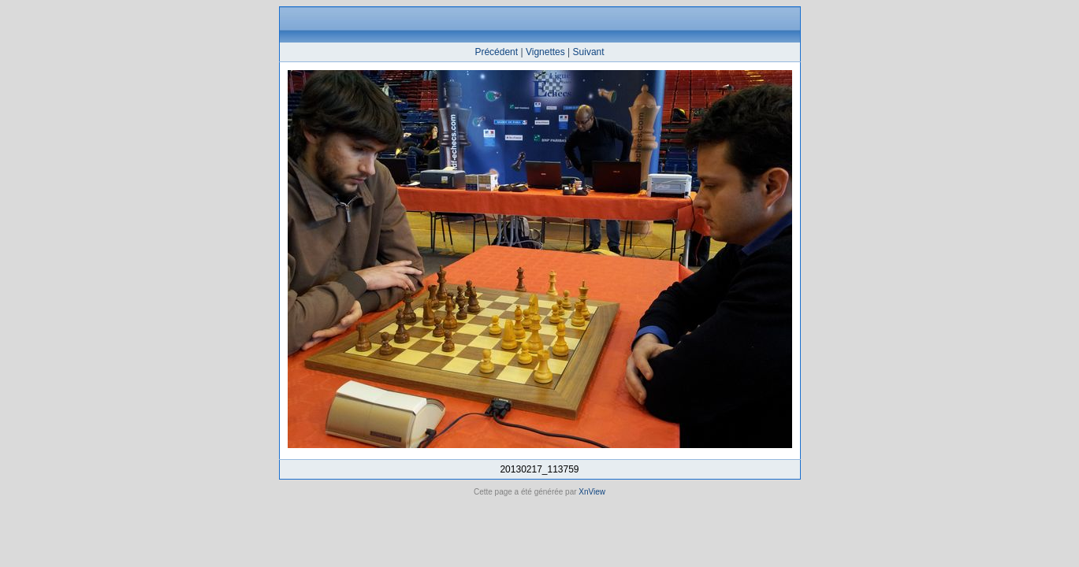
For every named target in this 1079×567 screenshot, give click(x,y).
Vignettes (545, 51)
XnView (592, 491)
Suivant (589, 51)
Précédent (496, 51)
